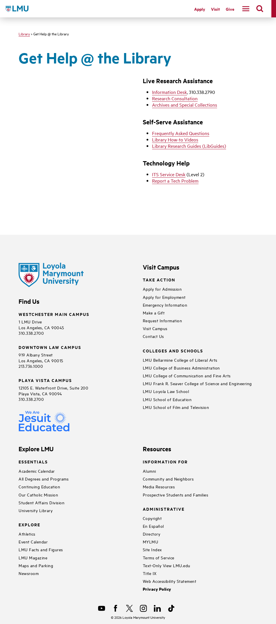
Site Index (152, 549)
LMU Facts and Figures (41, 549)
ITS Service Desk (168, 174)
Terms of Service (158, 557)
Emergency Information (165, 305)
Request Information (162, 320)
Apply (199, 9)
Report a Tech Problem (175, 180)
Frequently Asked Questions (180, 133)
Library (24, 33)
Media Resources (159, 486)
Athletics (27, 533)
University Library (36, 510)
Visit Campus (155, 328)
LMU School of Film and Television (176, 407)
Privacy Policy (157, 589)
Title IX (150, 573)
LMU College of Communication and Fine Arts (187, 375)
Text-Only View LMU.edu (166, 565)
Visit (215, 9)
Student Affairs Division (41, 502)
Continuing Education (39, 486)
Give (230, 9)
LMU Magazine (33, 557)
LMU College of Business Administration (181, 367)
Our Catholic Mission (38, 494)
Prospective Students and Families (175, 494)
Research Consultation (175, 98)
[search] (260, 9)
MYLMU (150, 541)
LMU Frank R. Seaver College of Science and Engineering (197, 383)
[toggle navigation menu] (246, 9)
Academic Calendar (37, 471)
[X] (129, 608)
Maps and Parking (36, 565)
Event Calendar (33, 541)
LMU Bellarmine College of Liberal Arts (180, 360)
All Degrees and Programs (43, 478)
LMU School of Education (167, 399)
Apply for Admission (162, 289)
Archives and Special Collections (184, 104)
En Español (153, 526)
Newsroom (29, 573)
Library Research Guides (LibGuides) (189, 146)
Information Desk (169, 92)
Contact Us (153, 336)
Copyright (152, 518)
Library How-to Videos (175, 139)
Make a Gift (154, 312)
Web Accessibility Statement (169, 581)
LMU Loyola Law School (166, 391)
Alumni (149, 471)
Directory (151, 533)
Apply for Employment (164, 297)
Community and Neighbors (168, 478)
